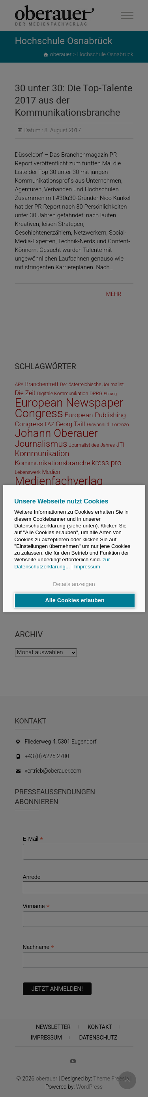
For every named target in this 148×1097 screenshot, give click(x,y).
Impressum (87, 567)
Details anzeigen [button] (74, 584)
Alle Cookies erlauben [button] (74, 601)
